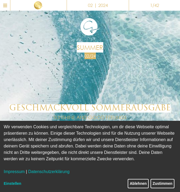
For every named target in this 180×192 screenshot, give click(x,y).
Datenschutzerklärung (49, 171)
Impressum (14, 171)
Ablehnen (138, 183)
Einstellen (12, 183)
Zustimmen (163, 183)
